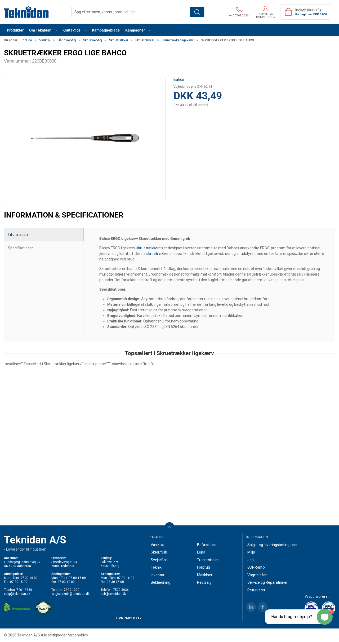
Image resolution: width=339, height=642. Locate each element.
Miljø (251, 552)
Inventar (157, 575)
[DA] (26, 12)
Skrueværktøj (92, 40)
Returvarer (256, 590)
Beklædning (160, 582)
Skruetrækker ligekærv (178, 40)
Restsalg (204, 582)
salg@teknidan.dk (17, 594)
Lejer (201, 552)
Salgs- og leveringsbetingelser (272, 545)
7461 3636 (24, 590)
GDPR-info (256, 567)
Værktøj (44, 40)
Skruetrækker (118, 40)
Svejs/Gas (159, 560)
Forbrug (203, 567)
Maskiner (204, 575)
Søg (197, 12)
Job (250, 560)
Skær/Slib (159, 552)
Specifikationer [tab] (20, 248)
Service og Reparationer (267, 582)
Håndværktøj (66, 40)
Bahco (178, 79)
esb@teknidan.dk (113, 594)
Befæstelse (206, 545)
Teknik (156, 567)
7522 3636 (121, 590)
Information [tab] (18, 234)
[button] (43, 30)
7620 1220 (71, 590)
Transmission (208, 560)
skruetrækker (147, 248)
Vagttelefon (257, 575)
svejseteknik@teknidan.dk (70, 594)
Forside (26, 40)
